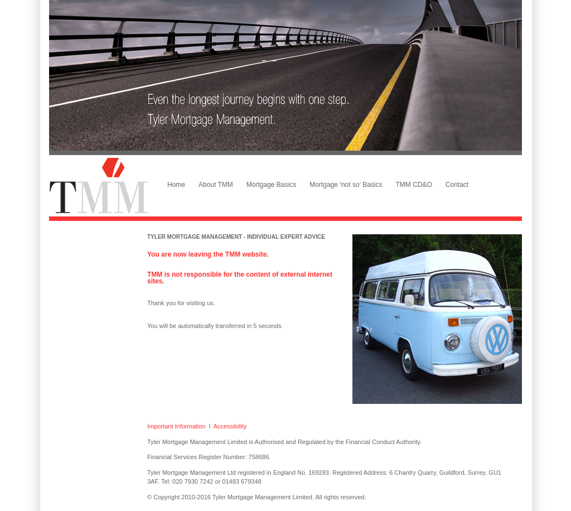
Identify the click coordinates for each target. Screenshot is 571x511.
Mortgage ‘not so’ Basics (345, 185)
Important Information (176, 426)
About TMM (216, 185)
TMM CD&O (414, 185)
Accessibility (230, 426)
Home (176, 185)
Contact (457, 185)
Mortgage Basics (271, 185)
